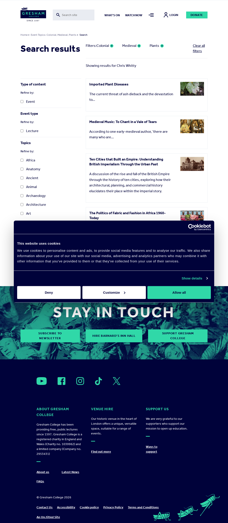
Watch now (133, 15)
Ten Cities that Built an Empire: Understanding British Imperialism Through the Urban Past (126, 161)
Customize (114, 292)
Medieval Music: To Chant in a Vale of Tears (123, 122)
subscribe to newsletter (50, 335)
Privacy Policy (113, 507)
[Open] (42, 381)
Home (24, 34)
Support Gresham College (178, 335)
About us (43, 472)
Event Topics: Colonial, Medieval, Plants (53, 34)
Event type (29, 113)
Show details (192, 278)
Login (171, 15)
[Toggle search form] (74, 15)
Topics (25, 143)
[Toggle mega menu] (151, 15)
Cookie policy (89, 507)
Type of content (33, 84)
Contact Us (45, 507)
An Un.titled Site (48, 517)
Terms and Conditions (143, 507)
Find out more (101, 452)
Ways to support (151, 449)
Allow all (179, 292)
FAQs (40, 481)
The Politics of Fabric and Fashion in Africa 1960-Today (127, 215)
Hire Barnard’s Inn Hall (113, 336)
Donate (197, 15)
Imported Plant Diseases (108, 84)
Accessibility (66, 507)
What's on (112, 15)
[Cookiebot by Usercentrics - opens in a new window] (191, 227)
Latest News (70, 472)
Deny (49, 292)
